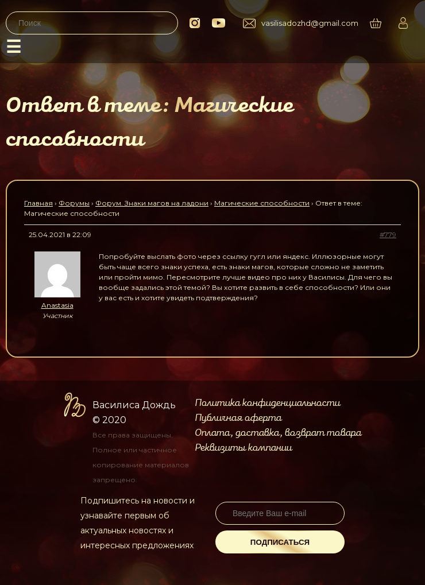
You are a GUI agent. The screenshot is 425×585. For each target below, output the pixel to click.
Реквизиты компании (243, 448)
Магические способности (262, 203)
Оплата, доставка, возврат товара (278, 433)
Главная (38, 203)
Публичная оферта (238, 418)
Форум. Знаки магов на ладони (151, 203)
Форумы (74, 203)
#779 (388, 234)
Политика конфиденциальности (267, 403)
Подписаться (280, 542)
